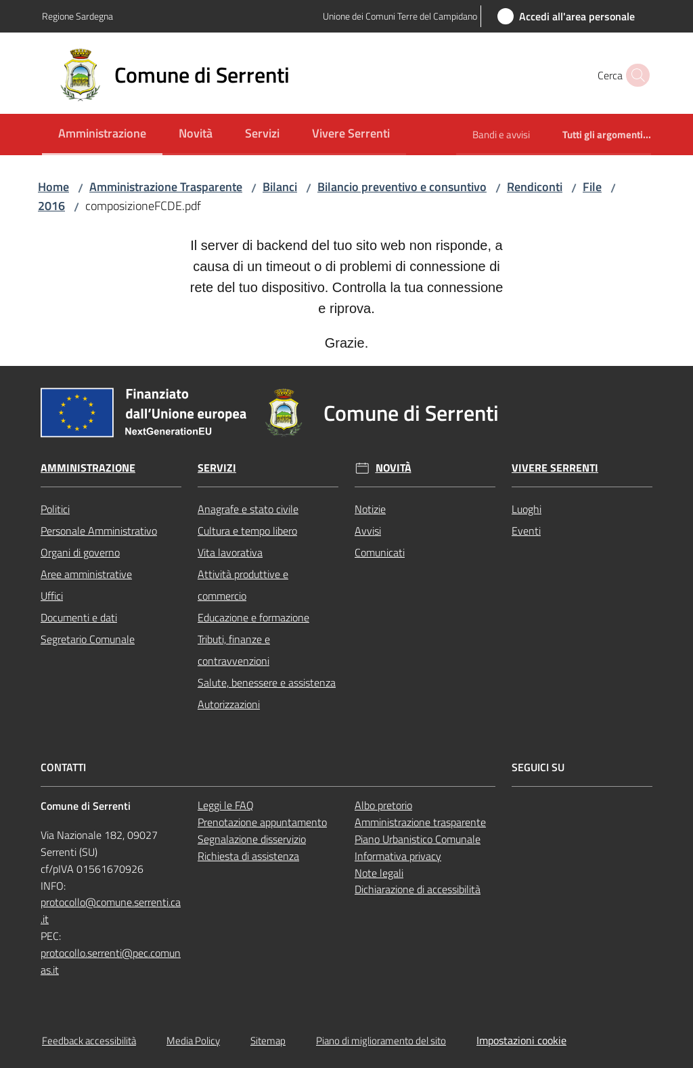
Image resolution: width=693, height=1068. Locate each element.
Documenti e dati (79, 617)
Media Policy (193, 1040)
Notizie (370, 509)
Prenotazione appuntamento (262, 822)
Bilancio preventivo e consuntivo (402, 187)
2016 (51, 206)
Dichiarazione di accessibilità (417, 889)
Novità (393, 468)
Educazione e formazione (253, 617)
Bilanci (280, 187)
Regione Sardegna (77, 16)
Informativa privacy (398, 856)
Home (53, 187)
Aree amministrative (86, 574)
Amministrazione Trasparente (165, 187)
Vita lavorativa (230, 552)
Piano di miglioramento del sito (381, 1040)
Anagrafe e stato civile (248, 509)
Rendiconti (534, 187)
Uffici (52, 596)
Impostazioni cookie (521, 1040)
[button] (635, 75)
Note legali (379, 873)
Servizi (217, 468)
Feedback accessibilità (89, 1040)
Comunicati (380, 552)
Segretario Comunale (88, 639)
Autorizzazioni (229, 704)
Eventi (526, 530)
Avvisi (368, 530)
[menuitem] (102, 134)
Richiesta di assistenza (248, 856)
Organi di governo (80, 552)
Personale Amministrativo (99, 530)
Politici (55, 509)
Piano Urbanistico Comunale (417, 839)
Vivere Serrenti (555, 468)
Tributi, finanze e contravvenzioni (234, 650)
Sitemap (268, 1040)
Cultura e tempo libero (247, 530)
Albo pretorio (383, 805)
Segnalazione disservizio (252, 839)
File (592, 187)
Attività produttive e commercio (243, 585)
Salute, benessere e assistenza (267, 682)
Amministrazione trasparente (420, 822)
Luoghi (526, 509)
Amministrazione (88, 468)
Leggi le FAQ (226, 805)
